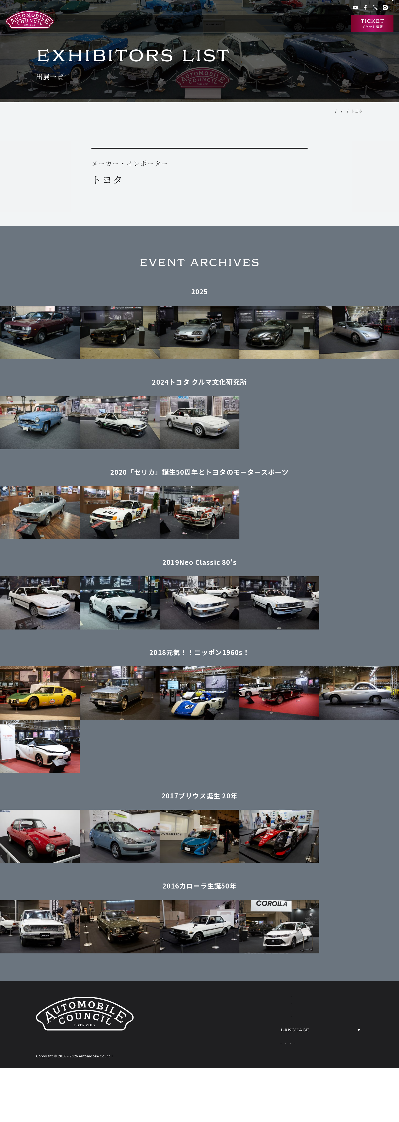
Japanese (278, 1070)
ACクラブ (273, 8)
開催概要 (208, 23)
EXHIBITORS (262, 1018)
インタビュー (331, 23)
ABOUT (252, 1001)
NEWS (334, 1001)
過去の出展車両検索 (267, 23)
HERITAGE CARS (269, 1035)
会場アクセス (251, 8)
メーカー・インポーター (322, 111)
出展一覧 (233, 23)
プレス (317, 8)
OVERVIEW (343, 1018)
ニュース (302, 23)
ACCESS (337, 1035)
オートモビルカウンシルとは (165, 23)
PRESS (334, 1051)
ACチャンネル (296, 8)
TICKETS (255, 1051)
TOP (267, 111)
